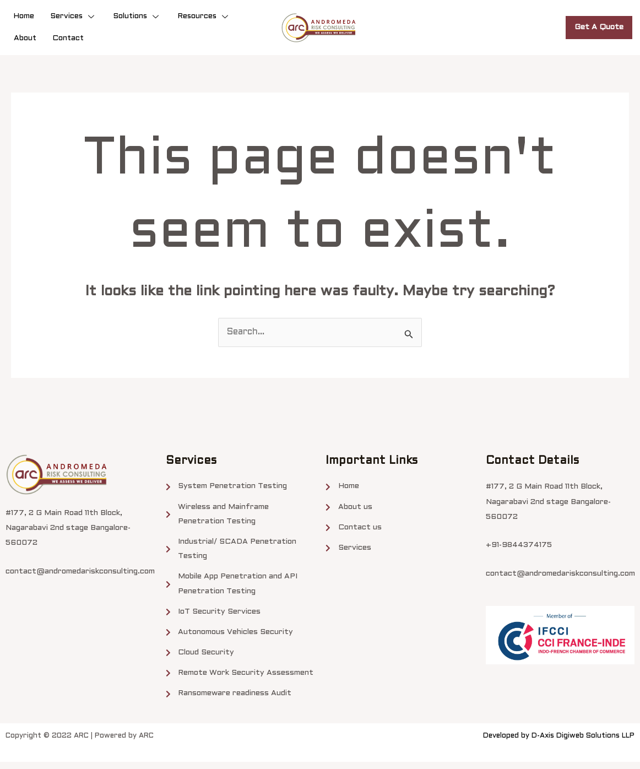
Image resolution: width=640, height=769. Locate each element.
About (25, 38)
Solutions (137, 16)
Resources (204, 16)
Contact (68, 38)
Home (24, 16)
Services (74, 16)
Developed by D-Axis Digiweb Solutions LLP (558, 743)
